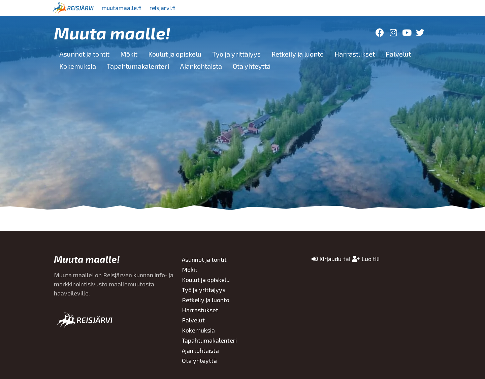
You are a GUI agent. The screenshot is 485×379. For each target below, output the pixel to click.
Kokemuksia (77, 66)
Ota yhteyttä (251, 66)
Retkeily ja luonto (297, 54)
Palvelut (398, 54)
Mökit (128, 54)
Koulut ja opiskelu (174, 54)
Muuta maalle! (112, 33)
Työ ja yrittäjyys (236, 54)
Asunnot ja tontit (84, 54)
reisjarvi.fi (168, 7)
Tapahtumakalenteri (138, 66)
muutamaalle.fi (123, 7)
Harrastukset (354, 54)
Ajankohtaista (201, 66)
